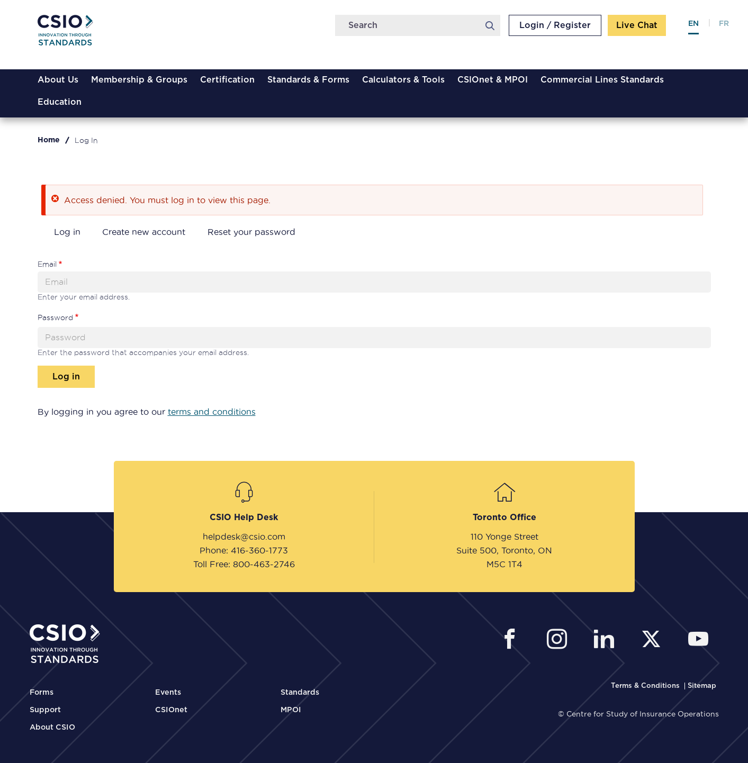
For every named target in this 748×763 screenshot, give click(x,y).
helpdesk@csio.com (244, 536)
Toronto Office (504, 517)
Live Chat (636, 25)
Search (490, 25)
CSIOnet (171, 710)
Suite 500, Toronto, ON (504, 550)
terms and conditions (212, 411)
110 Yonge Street (504, 536)
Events (168, 692)
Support (45, 710)
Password (55, 317)
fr (724, 24)
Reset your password (251, 232)
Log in (67, 232)
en (693, 24)
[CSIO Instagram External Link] (560, 640)
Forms (41, 692)
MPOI (291, 710)
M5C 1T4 (504, 564)
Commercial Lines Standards (602, 80)
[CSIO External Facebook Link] (513, 640)
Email (47, 264)
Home (49, 140)
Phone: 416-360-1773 (244, 550)
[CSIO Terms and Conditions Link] (646, 686)
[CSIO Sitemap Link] (702, 686)
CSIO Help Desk (244, 517)
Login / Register (555, 25)
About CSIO (52, 727)
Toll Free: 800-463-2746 (244, 564)
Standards (300, 692)
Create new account (143, 232)
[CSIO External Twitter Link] (654, 640)
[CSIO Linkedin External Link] (607, 640)
